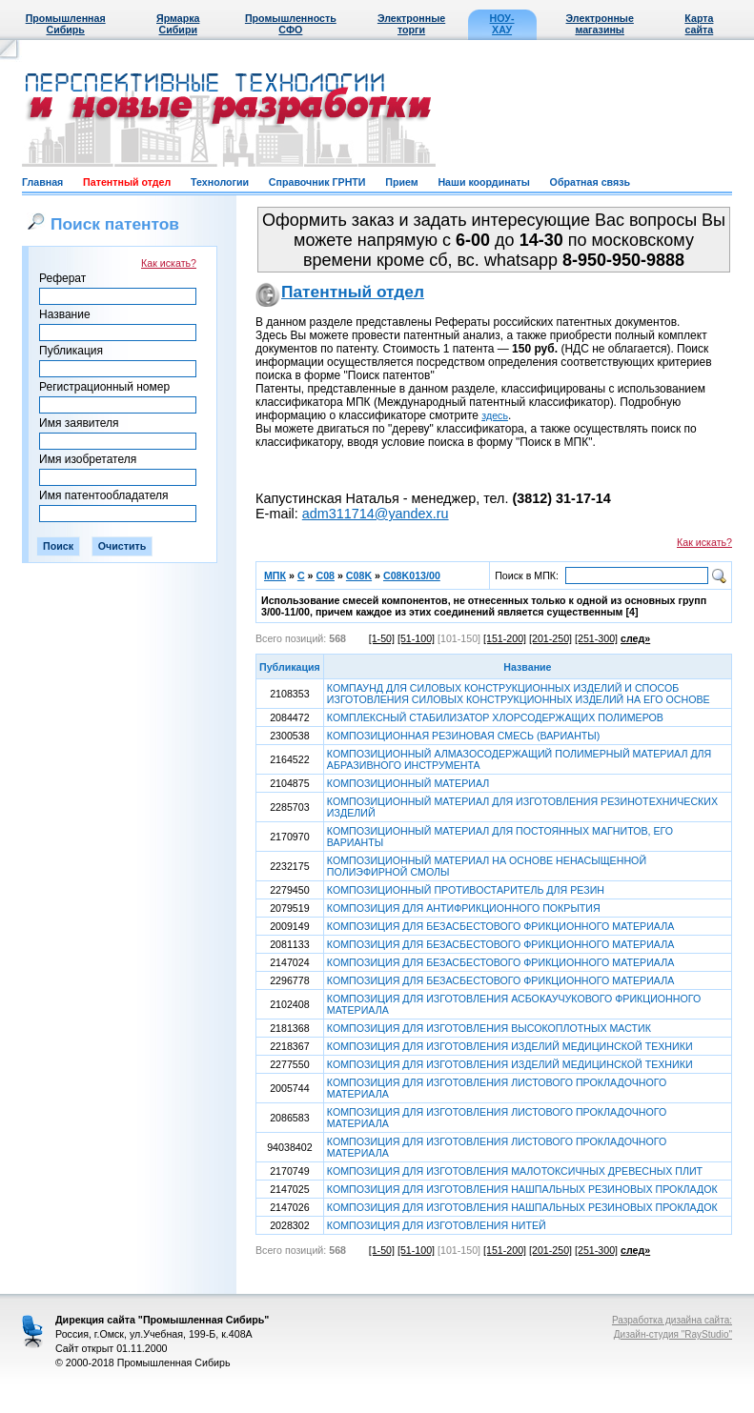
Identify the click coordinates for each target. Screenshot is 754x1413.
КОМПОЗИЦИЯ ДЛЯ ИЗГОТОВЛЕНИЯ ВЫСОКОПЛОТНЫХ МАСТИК (489, 1028)
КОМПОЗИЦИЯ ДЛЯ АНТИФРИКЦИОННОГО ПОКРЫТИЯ (464, 908)
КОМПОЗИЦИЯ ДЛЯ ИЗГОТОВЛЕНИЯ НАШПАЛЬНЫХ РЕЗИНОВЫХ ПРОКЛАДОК (522, 1189)
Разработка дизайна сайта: (672, 1320)
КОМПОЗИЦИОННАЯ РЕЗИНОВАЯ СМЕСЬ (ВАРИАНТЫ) (464, 735)
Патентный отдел (127, 182)
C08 (325, 575)
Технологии (220, 182)
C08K (359, 575)
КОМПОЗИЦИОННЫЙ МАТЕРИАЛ (408, 783)
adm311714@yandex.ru (375, 513)
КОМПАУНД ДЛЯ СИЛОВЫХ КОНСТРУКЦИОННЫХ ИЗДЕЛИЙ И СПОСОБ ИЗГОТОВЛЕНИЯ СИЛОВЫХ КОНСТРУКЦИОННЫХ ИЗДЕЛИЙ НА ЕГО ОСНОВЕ (518, 693)
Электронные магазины (600, 23)
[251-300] (596, 638)
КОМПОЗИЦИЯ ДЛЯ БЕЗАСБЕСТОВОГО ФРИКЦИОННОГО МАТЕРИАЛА (500, 926)
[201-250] (550, 638)
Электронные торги (411, 23)
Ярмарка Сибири (177, 23)
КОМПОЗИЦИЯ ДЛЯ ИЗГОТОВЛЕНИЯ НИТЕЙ (436, 1225)
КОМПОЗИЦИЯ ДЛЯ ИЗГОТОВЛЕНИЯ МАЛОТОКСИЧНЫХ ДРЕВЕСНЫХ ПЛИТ (515, 1171)
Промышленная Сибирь (66, 23)
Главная (42, 182)
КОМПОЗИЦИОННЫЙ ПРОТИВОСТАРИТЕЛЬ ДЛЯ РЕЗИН (465, 890)
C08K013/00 (411, 575)
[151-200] (504, 638)
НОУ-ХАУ (502, 23)
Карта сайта (698, 23)
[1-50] (382, 638)
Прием (401, 182)
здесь (494, 415)
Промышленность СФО (290, 23)
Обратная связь (590, 182)
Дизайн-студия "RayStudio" (673, 1334)
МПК (275, 575)
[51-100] (416, 638)
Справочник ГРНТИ (317, 182)
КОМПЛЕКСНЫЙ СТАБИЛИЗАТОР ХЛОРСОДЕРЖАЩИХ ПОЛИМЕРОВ (495, 717)
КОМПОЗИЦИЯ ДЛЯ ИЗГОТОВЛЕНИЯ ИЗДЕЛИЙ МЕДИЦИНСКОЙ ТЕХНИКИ (510, 1046)
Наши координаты (483, 182)
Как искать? (168, 263)
